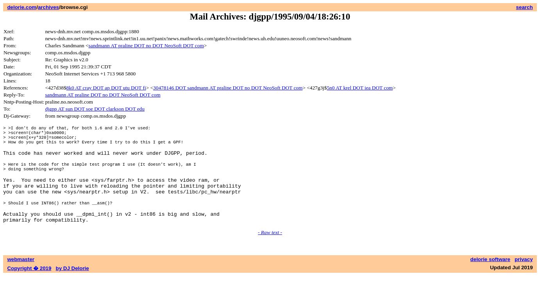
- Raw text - (270, 253)
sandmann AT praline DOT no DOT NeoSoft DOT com (146, 45)
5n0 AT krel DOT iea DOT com (360, 88)
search (524, 7)
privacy (524, 280)
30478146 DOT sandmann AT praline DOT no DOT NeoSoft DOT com (227, 88)
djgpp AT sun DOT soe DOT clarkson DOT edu (94, 109)
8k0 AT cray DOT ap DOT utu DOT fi (106, 88)
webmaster (20, 280)
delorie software (490, 280)
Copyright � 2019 (29, 289)
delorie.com (21, 7)
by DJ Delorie (72, 289)
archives (48, 7)
